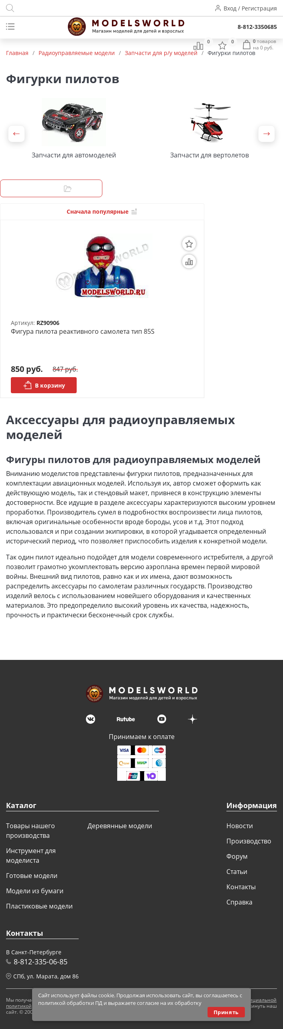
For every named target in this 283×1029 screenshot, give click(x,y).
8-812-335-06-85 (40, 961)
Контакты (241, 886)
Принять (226, 1012)
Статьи (236, 871)
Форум (237, 856)
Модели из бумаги (34, 890)
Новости (239, 825)
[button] (16, 133)
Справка (239, 902)
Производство (248, 841)
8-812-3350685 (257, 27)
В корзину (44, 385)
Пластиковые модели (39, 906)
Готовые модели (31, 875)
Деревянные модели (120, 825)
